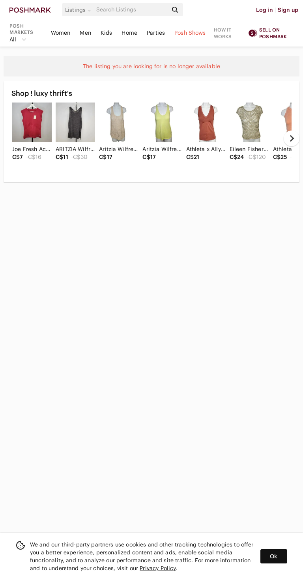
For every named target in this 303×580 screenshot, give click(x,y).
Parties (156, 32)
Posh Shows (190, 32)
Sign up (288, 9)
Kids (106, 32)
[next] (291, 138)
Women (61, 32)
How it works (223, 33)
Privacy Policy (158, 568)
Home (129, 32)
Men (85, 32)
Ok (273, 556)
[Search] (131, 9)
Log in (264, 9)
